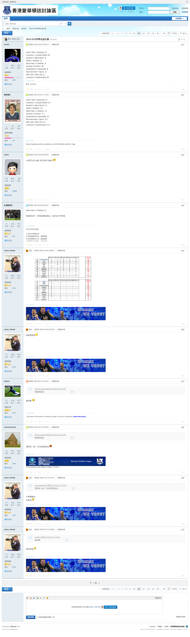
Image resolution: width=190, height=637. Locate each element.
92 (6, 400)
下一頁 (182, 33)
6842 (12, 179)
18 (6, 451)
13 (148, 33)
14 (153, 33)
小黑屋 (166, 626)
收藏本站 (13, 2)
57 (6, 276)
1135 (12, 400)
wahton (7, 381)
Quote (40, 598)
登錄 (91, 607)
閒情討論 (15, 29)
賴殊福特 (7, 95)
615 (19, 224)
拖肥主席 (8, 407)
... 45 (163, 33)
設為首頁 (5, 2)
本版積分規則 (180, 617)
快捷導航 (179, 18)
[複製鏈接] (53, 39)
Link (37, 598)
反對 (47, 89)
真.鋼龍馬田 (8, 205)
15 (158, 33)
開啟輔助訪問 (184, 2)
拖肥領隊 (8, 231)
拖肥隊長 (8, 72)
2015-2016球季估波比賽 (37, 29)
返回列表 (106, 33)
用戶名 (141, 8)
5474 (19, 276)
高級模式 (158, 598)
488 (12, 65)
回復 (31, 89)
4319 (19, 451)
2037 (19, 65)
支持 (39, 89)
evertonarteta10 (10, 427)
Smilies (47, 598)
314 (19, 126)
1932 (12, 276)
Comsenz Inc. (14, 629)
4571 (19, 400)
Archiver (153, 626)
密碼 (140, 12)
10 (134, 33)
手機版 (159, 626)
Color (30, 598)
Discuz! (13, 626)
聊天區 (23, 29)
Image (34, 598)
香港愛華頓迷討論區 (3, 29)
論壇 (6, 18)
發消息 (9, 84)
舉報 (183, 89)
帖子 (61, 24)
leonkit (6, 44)
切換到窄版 (186, 2)
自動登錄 (174, 8)
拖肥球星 (8, 185)
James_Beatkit (17, 39)
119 (6, 179)
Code (44, 598)
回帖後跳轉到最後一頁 (45, 617)
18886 (14, 191)
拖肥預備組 (9, 133)
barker (6, 155)
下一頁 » (95, 583)
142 (12, 224)
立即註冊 (185, 12)
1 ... (114, 33)
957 (12, 451)
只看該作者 (55, 44)
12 (143, 33)
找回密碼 (185, 8)
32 (13, 126)
